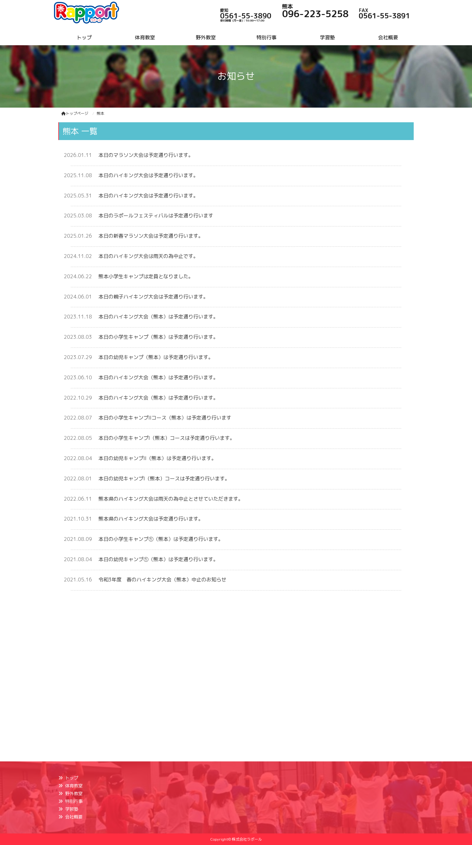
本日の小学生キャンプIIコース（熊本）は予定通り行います (165, 417)
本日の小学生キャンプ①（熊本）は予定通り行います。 (161, 539)
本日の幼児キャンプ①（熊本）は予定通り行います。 (158, 559)
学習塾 (71, 809)
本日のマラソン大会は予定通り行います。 (146, 155)
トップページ (74, 113)
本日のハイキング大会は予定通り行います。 (148, 175)
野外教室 (74, 793)
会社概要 (74, 817)
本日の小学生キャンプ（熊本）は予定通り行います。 (158, 336)
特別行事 (74, 801)
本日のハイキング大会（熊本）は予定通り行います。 (158, 316)
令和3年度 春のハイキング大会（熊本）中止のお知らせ (162, 579)
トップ (71, 778)
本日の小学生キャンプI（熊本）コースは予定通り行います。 (167, 438)
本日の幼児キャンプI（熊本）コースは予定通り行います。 (164, 478)
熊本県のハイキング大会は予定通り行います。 (151, 518)
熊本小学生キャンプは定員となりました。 (146, 276)
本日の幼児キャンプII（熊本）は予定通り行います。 (157, 458)
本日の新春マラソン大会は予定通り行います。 (151, 235)
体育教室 (74, 786)
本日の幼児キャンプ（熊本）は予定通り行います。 (156, 357)
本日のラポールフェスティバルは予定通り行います (156, 215)
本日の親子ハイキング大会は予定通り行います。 (153, 296)
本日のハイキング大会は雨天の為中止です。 (148, 256)
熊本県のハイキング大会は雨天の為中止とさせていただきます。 (171, 498)
